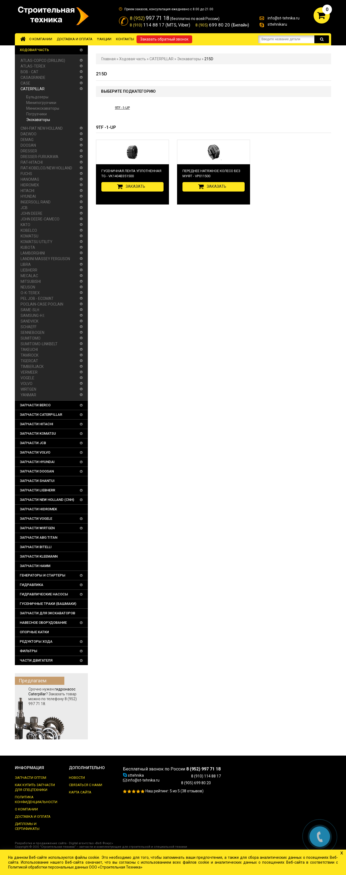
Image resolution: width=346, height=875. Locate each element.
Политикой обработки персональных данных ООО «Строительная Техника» (75, 867)
